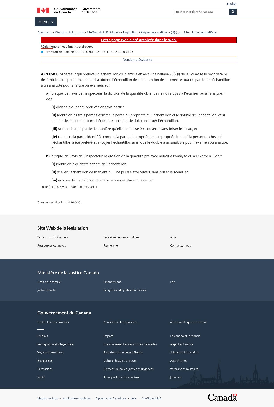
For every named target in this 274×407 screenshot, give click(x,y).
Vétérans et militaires (184, 369)
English (232, 4)
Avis (133, 398)
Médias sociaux (47, 398)
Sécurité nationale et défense (123, 352)
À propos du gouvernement (188, 322)
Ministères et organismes (121, 322)
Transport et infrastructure (122, 377)
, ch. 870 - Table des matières (194, 32)
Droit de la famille (49, 282)
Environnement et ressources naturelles (130, 344)
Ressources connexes (51, 245)
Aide (173, 237)
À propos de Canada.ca (111, 398)
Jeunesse (176, 377)
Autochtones (178, 361)
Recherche (111, 245)
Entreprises (45, 361)
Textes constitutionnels (52, 237)
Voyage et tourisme (50, 352)
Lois (172, 282)
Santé (41, 377)
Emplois (42, 336)
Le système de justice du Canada (125, 290)
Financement (112, 282)
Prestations (45, 369)
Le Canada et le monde (185, 336)
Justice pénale (46, 290)
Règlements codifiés (154, 32)
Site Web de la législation (103, 32)
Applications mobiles (76, 398)
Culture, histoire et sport (120, 361)
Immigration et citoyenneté (55, 344)
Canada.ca (44, 32)
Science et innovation (184, 352)
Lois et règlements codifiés (121, 237)
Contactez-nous (180, 245)
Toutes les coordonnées (53, 322)
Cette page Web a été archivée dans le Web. (139, 39)
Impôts (108, 336)
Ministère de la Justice (69, 32)
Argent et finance (181, 344)
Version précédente (137, 59)
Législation (130, 32)
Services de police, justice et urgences (129, 369)
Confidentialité (151, 398)
